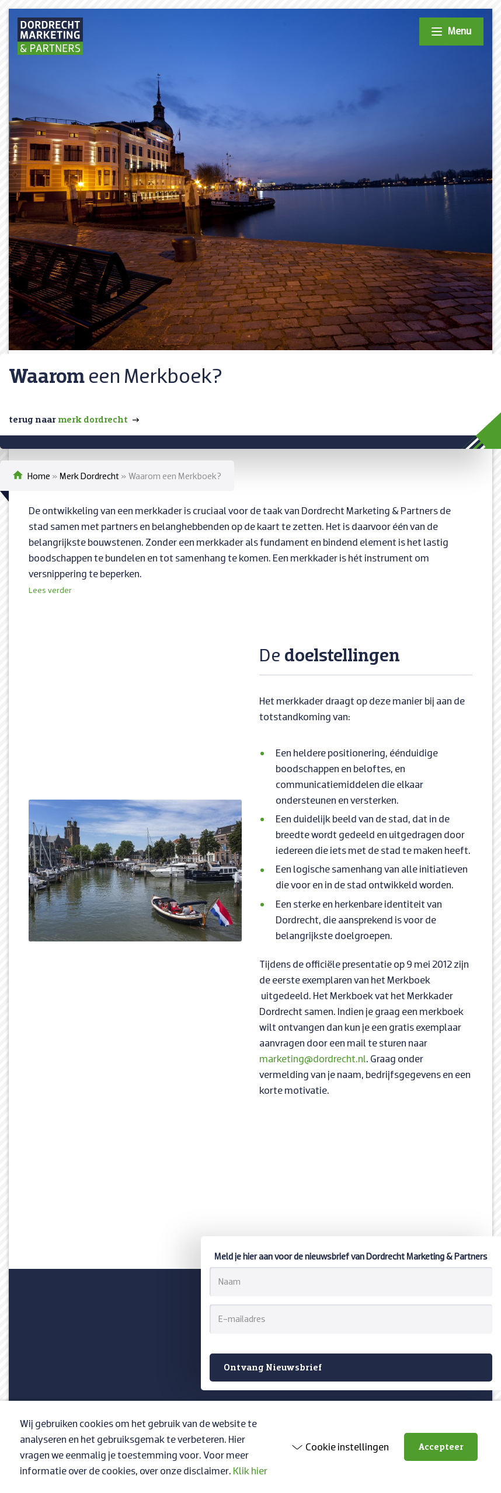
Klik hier (250, 1470)
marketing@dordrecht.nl (312, 1058)
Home (38, 476)
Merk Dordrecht (89, 476)
